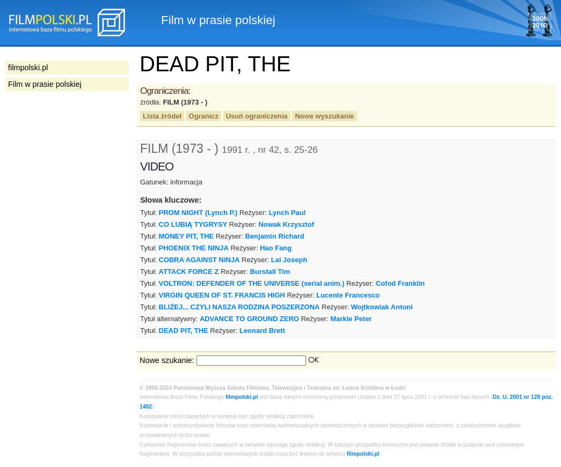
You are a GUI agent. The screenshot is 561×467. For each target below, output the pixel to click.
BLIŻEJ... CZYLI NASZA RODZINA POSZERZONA (239, 307)
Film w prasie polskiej (45, 84)
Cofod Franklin (400, 283)
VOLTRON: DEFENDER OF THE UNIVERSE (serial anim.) (252, 283)
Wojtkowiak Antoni (382, 307)
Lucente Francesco (348, 295)
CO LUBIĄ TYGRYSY (193, 224)
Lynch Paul (287, 213)
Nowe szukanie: (167, 360)
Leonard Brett (262, 331)
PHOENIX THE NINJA (194, 248)
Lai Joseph (289, 260)
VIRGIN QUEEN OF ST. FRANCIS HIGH (222, 295)
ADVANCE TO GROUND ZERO (249, 319)
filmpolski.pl (241, 397)
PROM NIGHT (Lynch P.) (198, 213)
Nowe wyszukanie (324, 116)
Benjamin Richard (274, 236)
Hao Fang (276, 248)
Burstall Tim (270, 272)
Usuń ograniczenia (257, 116)
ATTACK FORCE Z (189, 272)
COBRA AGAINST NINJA (199, 260)
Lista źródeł (162, 116)
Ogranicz (203, 116)
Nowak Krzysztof (287, 224)
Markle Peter (350, 319)
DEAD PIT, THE (183, 331)
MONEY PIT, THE (186, 236)
